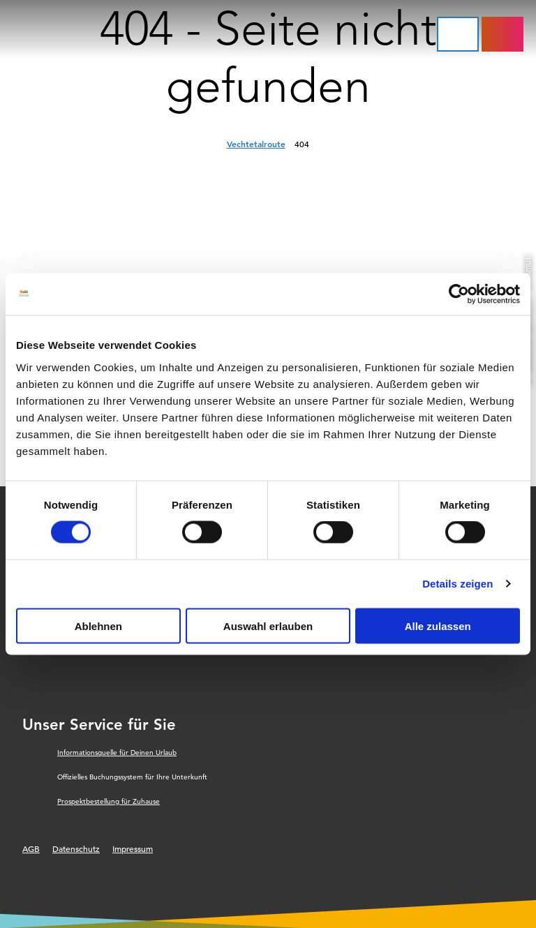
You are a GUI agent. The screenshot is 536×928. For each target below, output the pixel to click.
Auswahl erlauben (268, 625)
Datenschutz (76, 848)
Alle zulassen (438, 625)
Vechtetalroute (256, 143)
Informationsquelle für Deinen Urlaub (117, 752)
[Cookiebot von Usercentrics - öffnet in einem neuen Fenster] (459, 294)
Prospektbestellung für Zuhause (108, 801)
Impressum (132, 848)
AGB (31, 848)
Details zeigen (457, 584)
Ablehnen (98, 625)
